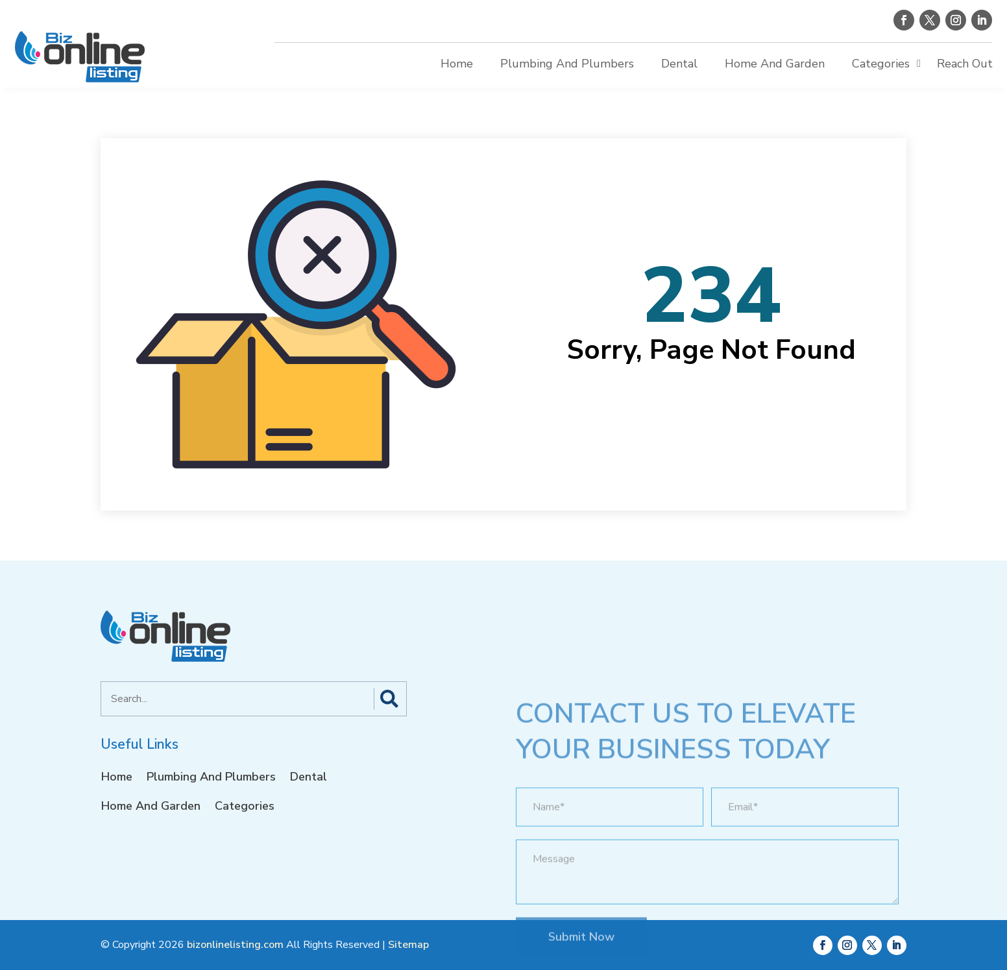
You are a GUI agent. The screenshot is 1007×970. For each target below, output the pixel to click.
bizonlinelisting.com (235, 945)
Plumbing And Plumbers (567, 63)
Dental (679, 63)
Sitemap (408, 945)
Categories (881, 63)
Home (457, 63)
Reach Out (965, 63)
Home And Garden (775, 63)
